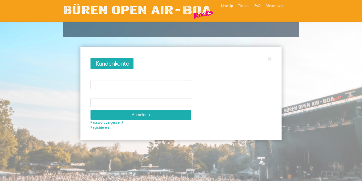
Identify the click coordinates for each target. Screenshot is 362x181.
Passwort (97, 94)
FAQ (257, 5)
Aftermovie (274, 5)
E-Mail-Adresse (102, 76)
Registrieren (99, 127)
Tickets (243, 5)
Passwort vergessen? (106, 122)
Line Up (227, 5)
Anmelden (141, 115)
